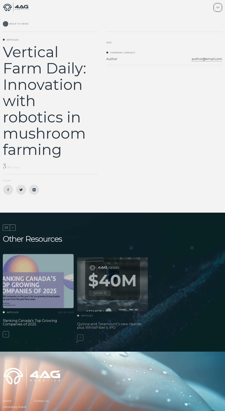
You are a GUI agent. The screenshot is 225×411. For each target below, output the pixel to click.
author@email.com (207, 68)
